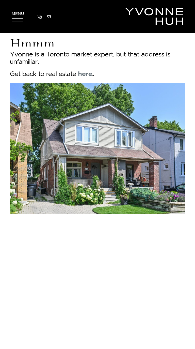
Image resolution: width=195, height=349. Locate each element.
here (85, 74)
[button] (17, 16)
